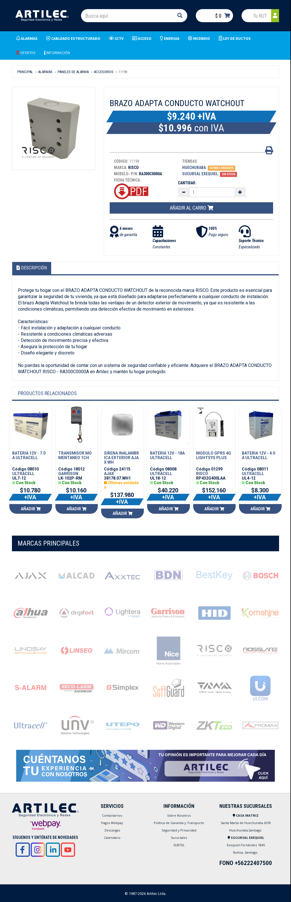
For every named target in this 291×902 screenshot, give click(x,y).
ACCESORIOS (103, 72)
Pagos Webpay (112, 823)
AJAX (109, 473)
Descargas (112, 830)
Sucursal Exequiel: (200, 174)
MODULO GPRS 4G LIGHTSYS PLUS (213, 455)
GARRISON (68, 473)
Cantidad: (187, 183)
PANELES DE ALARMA (73, 72)
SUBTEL (179, 845)
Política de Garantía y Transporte (179, 823)
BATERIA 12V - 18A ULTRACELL (167, 455)
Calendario (112, 837)
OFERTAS (26, 52)
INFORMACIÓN (57, 52)
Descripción (31, 268)
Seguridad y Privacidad (179, 830)
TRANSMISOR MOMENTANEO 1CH (75, 455)
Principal (25, 72)
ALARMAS (45, 72)
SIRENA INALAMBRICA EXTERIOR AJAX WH (121, 458)
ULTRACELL (23, 473)
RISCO (202, 473)
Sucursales (179, 837)
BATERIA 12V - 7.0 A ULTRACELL (28, 455)
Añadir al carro (191, 208)
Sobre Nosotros (179, 815)
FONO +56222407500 (245, 863)
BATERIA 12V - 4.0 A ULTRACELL (258, 455)
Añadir (31, 509)
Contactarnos (112, 815)
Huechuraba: (194, 167)
